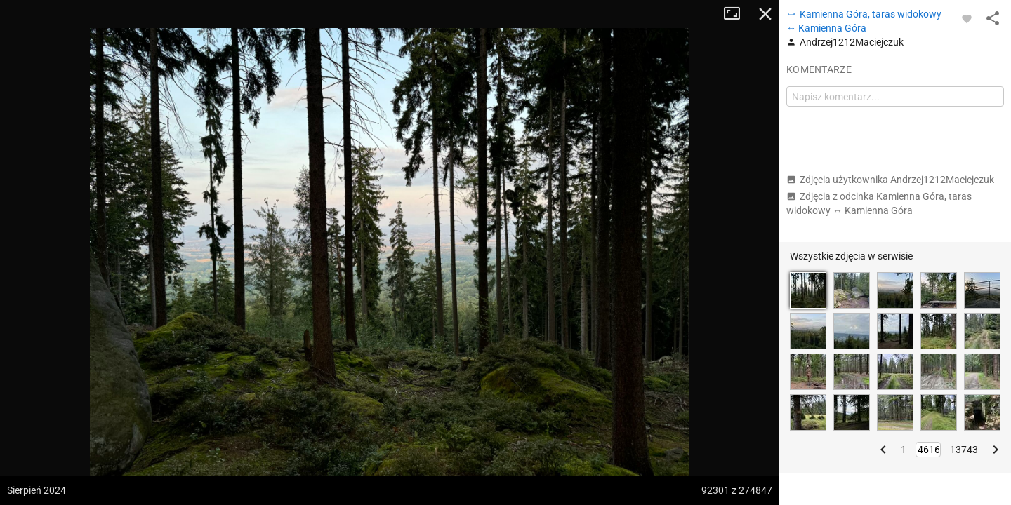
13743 (964, 449)
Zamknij (765, 14)
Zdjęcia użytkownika (890, 179)
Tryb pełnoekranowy (737, 14)
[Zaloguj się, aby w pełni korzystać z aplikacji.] (967, 18)
